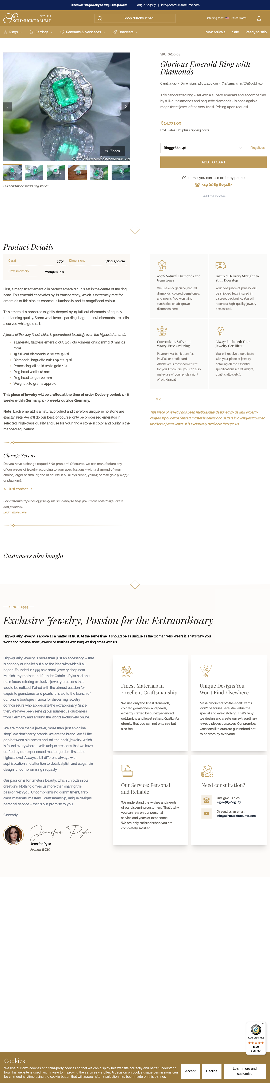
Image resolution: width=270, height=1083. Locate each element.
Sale (235, 32)
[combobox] (202, 148)
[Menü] (263, 1024)
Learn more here (15, 512)
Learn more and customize (245, 1071)
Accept (190, 1071)
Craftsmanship (18, 271)
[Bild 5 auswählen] (99, 172)
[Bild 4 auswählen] (77, 172)
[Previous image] (7, 106)
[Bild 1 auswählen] (12, 172)
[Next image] (126, 106)
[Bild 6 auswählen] (121, 172)
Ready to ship (256, 32)
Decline (211, 1071)
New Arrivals (215, 32)
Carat (12, 260)
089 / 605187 (146, 5)
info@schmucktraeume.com (180, 5)
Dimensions (77, 260)
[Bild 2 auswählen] (34, 172)
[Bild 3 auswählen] (56, 172)
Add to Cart (213, 162)
